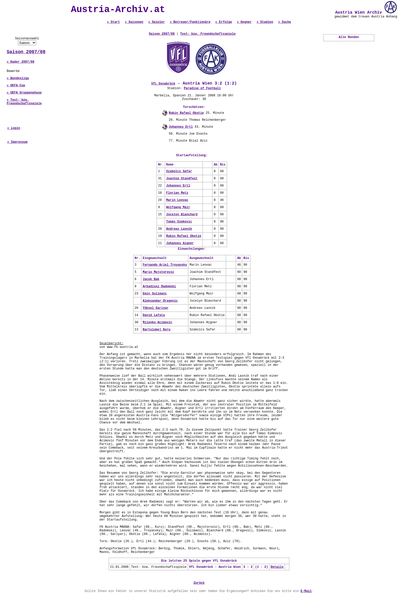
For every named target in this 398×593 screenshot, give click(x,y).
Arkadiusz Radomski (159, 286)
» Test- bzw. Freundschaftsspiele (24, 101)
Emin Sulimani (155, 293)
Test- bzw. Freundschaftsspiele (208, 34)
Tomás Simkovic (179, 222)
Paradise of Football (202, 88)
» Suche (284, 22)
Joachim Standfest (181, 178)
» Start (113, 22)
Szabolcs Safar (179, 171)
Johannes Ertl (181, 127)
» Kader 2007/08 (20, 62)
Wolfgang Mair (178, 207)
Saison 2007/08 (26, 51)
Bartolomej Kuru (156, 329)
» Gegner (244, 22)
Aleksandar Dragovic (160, 301)
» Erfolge (223, 22)
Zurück (198, 583)
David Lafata (154, 315)
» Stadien (264, 22)
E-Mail (306, 591)
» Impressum (17, 142)
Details (277, 567)
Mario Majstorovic (158, 272)
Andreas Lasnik (179, 229)
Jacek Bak (151, 279)
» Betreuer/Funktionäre (190, 22)
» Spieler (156, 22)
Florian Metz (177, 193)
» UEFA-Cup (16, 85)
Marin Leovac (177, 200)
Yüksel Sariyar (155, 308)
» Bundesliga (18, 78)
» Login (13, 128)
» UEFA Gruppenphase (24, 93)
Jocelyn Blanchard (181, 214)
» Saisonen (134, 22)
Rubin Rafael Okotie (186, 113)
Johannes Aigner (180, 243)
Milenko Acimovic (157, 322)
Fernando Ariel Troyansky (165, 265)
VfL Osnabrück (163, 84)
